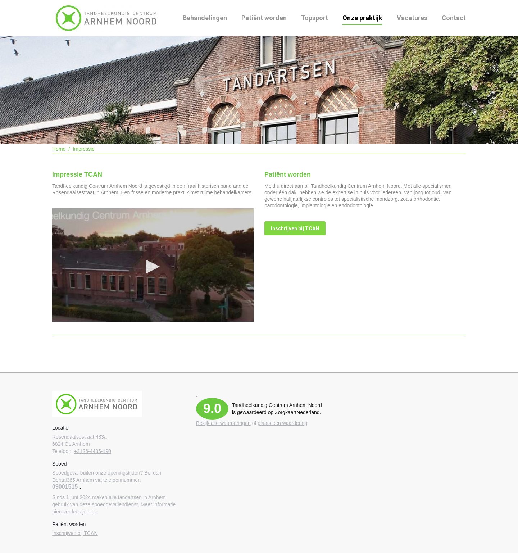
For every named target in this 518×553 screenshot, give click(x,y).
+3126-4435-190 (92, 451)
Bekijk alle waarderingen (223, 423)
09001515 (65, 487)
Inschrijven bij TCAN (75, 533)
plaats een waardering (282, 423)
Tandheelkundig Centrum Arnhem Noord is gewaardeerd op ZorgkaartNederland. (277, 408)
